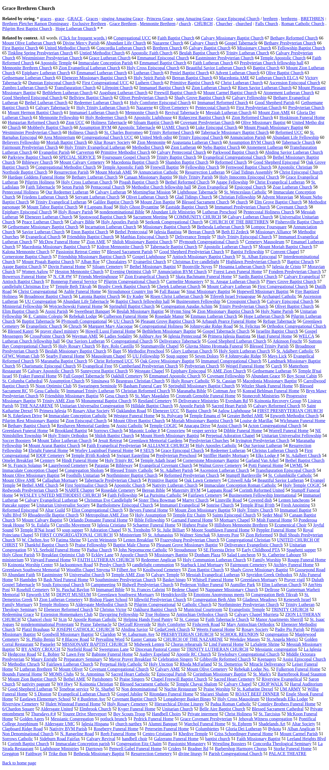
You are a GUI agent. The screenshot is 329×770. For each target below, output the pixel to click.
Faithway (33, 753)
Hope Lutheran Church (75, 28)
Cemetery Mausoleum (264, 241)
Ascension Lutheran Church (224, 470)
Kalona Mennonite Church (25, 251)
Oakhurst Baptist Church (155, 609)
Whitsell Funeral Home (213, 579)
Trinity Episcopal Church (201, 137)
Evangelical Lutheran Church (84, 694)
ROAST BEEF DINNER (257, 694)
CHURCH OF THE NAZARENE (193, 639)
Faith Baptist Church (176, 38)
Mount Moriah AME (113, 172)
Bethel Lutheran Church (46, 102)
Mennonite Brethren (158, 23)
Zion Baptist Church (206, 569)
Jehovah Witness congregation (265, 718)
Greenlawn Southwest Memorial (31, 569)
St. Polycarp (172, 415)
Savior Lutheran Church (43, 231)
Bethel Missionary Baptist (153, 266)
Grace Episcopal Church (237, 18)
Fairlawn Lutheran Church (69, 664)
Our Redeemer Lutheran (67, 192)
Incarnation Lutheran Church (110, 226)
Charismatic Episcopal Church (49, 366)
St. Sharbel (105, 689)
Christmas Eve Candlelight (108, 500)
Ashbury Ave (150, 336)
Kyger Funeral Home (136, 709)
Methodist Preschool (146, 351)
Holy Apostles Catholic (216, 445)
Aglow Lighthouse (234, 410)
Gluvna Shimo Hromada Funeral (214, 346)
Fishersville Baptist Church (299, 221)
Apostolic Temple (56, 62)
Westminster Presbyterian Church (32, 132)
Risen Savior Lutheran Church (264, 87)
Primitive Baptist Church (192, 82)
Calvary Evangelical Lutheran (51, 500)
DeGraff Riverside (134, 624)
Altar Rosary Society (111, 142)
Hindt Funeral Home (80, 460)
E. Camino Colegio (45, 316)
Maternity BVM (186, 490)
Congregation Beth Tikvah (274, 594)
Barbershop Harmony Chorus (241, 748)
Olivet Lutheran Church (147, 197)
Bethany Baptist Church (29, 425)
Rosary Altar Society (91, 410)
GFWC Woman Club (20, 356)
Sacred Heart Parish (229, 405)
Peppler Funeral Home (276, 530)
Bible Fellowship (149, 520)
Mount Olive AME (19, 480)
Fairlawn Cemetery (205, 495)
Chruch (74, 326)
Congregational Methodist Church (65, 167)
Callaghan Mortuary (60, 480)
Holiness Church (83, 132)
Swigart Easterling (132, 455)
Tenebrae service (74, 689)
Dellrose (272, 589)
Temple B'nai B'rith (257, 505)
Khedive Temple (193, 733)
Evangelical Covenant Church (165, 465)
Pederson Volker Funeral (202, 584)
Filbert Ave (126, 569)
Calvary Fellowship (249, 97)
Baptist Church (266, 67)
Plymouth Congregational (84, 321)
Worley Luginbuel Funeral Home (104, 450)
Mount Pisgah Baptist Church (48, 261)
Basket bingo (174, 579)
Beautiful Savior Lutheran (281, 480)
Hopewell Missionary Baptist (263, 291)
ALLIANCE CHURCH (168, 445)
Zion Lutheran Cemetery (61, 599)
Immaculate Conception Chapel (30, 470)
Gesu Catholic (47, 390)
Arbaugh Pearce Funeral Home (228, 321)
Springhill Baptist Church (131, 306)
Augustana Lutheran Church (197, 142)
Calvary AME (167, 669)
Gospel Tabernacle (241, 43)
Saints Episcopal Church (234, 515)
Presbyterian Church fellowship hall (272, 62)
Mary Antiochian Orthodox (251, 624)
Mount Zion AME (274, 112)
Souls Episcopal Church (63, 584)
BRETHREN (312, 18)
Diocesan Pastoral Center (157, 649)
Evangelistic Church (44, 326)
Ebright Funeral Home (48, 450)
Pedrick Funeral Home (154, 718)
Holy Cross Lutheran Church (86, 182)
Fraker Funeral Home (38, 376)
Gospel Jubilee (129, 694)
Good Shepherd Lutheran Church (237, 341)
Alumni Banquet (162, 723)
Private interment (202, 713)
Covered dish (260, 500)
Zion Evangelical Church (146, 276)
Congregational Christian (248, 540)
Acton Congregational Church (274, 425)
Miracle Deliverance (267, 664)
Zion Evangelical (213, 187)
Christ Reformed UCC (114, 361)
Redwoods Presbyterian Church (30, 490)
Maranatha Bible (191, 390)
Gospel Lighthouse (149, 256)
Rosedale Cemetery (118, 490)
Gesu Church (116, 395)
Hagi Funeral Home (274, 336)
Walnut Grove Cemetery (220, 465)
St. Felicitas (249, 326)
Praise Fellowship (90, 545)
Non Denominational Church (28, 733)
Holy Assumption (150, 515)
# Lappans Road (98, 207)
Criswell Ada (239, 480)
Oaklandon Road (131, 410)
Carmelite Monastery (185, 281)
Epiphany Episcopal (188, 371)
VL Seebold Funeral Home (56, 549)
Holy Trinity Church (255, 510)
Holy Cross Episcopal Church (153, 67)
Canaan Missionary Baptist (148, 177)
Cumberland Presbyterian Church (148, 366)
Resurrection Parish (71, 172)
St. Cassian (226, 381)
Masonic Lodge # (144, 430)
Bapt (117, 351)
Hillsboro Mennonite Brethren (241, 525)
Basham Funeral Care (142, 385)
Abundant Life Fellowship (295, 137)
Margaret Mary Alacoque (110, 326)
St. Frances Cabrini (148, 589)
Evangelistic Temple (247, 609)
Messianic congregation (276, 649)
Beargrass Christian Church (140, 381)
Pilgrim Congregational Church (132, 281)
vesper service (204, 430)
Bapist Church (198, 410)
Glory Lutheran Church (191, 351)
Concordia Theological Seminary (282, 743)
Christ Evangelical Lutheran (279, 182)
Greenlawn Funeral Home (25, 430)
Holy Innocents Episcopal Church (249, 177)
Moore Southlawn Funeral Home (220, 530)
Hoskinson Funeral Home (302, 117)
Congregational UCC (132, 38)
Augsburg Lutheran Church (123, 92)
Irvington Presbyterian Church (263, 440)
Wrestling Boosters (229, 743)
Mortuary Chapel (234, 520)
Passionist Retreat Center (78, 251)
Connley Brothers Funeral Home (286, 704)
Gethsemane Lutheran (272, 371)
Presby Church (112, 564)
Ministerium (130, 535)
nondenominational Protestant (47, 624)
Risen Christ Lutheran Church (176, 296)
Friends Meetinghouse (98, 276)
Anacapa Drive (197, 425)
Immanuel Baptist (295, 510)
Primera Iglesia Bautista (229, 336)
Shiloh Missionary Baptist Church (142, 241)
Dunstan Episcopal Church (52, 82)
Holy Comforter (171, 624)
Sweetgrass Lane (114, 649)
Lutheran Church (148, 72)
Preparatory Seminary (83, 659)
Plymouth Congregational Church (208, 241)
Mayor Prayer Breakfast (130, 659)
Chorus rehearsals (186, 644)
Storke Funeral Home (293, 748)
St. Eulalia (40, 525)
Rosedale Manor (169, 316)
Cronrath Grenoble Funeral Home (205, 395)
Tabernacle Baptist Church (173, 246)
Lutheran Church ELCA (277, 77)
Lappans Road (219, 490)
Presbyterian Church (306, 107)
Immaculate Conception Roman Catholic (240, 485)
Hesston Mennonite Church (79, 271)
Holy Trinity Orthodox (68, 435)
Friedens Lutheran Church (45, 197)
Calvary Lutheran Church (250, 217)
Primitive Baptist (163, 480)
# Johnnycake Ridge (243, 356)
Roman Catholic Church (302, 23)
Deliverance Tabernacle (180, 341)
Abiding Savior (134, 629)
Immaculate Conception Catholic (78, 415)
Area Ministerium (59, 137)
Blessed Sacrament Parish (129, 251)
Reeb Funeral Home (118, 733)
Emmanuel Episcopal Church (163, 57)
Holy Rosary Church (77, 346)
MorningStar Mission (152, 192)
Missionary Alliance (273, 231)
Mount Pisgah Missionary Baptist (273, 127)
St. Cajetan (189, 619)
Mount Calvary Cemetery (82, 162)
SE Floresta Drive (219, 549)
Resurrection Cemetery (151, 753)
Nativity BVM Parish (68, 728)
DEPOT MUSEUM (73, 594)
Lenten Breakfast (138, 540)
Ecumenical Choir (291, 525)
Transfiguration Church (74, 87)
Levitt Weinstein (102, 540)
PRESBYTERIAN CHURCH (187, 634)
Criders (174, 748)
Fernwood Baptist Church (248, 167)
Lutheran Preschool (219, 212)
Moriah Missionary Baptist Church (202, 420)
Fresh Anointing (295, 505)
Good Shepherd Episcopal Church (32, 97)
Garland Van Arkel (262, 460)
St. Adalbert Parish (176, 470)
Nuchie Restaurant (180, 689)
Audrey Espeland (154, 654)
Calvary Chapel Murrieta (256, 614)
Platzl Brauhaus (36, 629)
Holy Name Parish (277, 311)
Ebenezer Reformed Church (68, 609)
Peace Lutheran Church (42, 221)
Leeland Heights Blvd (306, 738)
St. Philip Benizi (40, 639)
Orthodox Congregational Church (296, 326)
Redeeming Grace (18, 614)
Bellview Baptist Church (91, 97)
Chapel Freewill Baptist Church (179, 679)
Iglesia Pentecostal (184, 336)
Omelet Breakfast (17, 460)
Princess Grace (160, 18)
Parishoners (102, 679)
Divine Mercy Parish (81, 43)
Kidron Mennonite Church (120, 246)
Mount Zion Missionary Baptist (202, 510)
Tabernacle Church (298, 142)
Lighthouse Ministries (59, 748)
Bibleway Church (37, 162)
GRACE (75, 18)
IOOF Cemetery (50, 455)
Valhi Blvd (11, 515)
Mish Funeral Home (274, 520)
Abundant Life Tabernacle (86, 301)
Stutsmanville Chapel (160, 346)
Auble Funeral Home (82, 291)
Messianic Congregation (72, 718)
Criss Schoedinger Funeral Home (243, 733)
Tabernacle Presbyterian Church (112, 480)
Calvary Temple (165, 574)
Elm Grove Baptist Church (278, 202)
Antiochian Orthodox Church (202, 614)
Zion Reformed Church (252, 117)
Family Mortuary (17, 604)
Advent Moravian (277, 197)
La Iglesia (313, 649)
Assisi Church (229, 425)
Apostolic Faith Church (152, 53)
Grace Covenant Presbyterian (206, 718)
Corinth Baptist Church (28, 743)
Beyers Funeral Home (148, 510)
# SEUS (147, 450)
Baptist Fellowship (247, 251)
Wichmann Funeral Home (302, 420)
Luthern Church (149, 82)
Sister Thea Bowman (157, 500)
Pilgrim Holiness (40, 182)
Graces (92, 18)
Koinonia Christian (96, 684)
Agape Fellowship (232, 182)
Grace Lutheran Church (110, 57)
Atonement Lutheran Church (288, 92)
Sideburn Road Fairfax (60, 738)
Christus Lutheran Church (275, 450)
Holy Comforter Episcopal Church (160, 102)
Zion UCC (75, 122)
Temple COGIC (163, 425)
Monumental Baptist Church (106, 400)
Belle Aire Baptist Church (222, 709)
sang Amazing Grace (194, 18)
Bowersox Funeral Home (24, 276)
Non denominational (139, 689)
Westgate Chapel (149, 371)
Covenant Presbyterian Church (207, 122)
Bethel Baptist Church (304, 460)
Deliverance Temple (193, 236)
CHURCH (203, 23)
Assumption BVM (95, 127)
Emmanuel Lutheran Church (101, 72)
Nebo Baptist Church (221, 147)
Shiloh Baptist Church (114, 435)
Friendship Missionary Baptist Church (92, 256)
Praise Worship (216, 689)
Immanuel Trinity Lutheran (90, 390)
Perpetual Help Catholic (121, 664)
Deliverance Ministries (198, 400)
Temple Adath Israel (158, 460)
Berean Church (201, 231)
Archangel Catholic (279, 296)
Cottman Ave (224, 390)
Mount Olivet (71, 669)
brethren (270, 18)
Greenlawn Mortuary (259, 579)
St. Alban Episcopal (259, 256)
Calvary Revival (100, 738)
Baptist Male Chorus (131, 545)
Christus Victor (113, 609)
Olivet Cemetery (174, 107)
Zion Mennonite (151, 142)
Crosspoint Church (243, 301)
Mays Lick (277, 356)
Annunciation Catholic (158, 172)
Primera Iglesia (52, 410)
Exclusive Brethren (89, 23)
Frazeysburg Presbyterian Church (189, 540)
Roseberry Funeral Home (116, 728)
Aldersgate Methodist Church (101, 604)
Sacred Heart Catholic (130, 674)
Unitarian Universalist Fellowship (291, 435)
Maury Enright (44, 659)
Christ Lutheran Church (242, 82)
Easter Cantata (144, 639)
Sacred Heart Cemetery (234, 679)
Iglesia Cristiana (111, 525)
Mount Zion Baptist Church (32, 679)
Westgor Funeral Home (134, 415)
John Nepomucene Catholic (142, 549)
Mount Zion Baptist (157, 202)
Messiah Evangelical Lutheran (213, 574)
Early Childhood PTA (261, 549)
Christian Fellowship (237, 197)
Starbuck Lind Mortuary (202, 564)
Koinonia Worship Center (30, 564)
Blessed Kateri (21, 331)
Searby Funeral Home (65, 356)
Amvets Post (227, 535)
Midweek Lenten (149, 644)
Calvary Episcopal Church (290, 301)
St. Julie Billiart (171, 530)
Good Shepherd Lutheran (30, 689)
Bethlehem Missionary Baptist (169, 331)
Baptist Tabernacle (38, 321)
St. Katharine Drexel (255, 689)
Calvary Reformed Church (276, 405)
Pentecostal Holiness (20, 192)
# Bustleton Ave (91, 699)
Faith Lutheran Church (213, 62)
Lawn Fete (75, 654)
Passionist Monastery (187, 743)
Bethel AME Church (40, 485)
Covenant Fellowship (226, 376)
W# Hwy (65, 684)
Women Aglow (35, 271)
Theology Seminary (19, 609)
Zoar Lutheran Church (292, 187)
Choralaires (116, 261)
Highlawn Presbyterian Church (253, 261)
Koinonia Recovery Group (277, 400)
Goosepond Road (310, 569)
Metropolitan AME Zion (106, 515)
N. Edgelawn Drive (25, 415)
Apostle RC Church (193, 654)
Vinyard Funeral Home (50, 559)
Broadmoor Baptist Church (48, 296)
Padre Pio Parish (289, 629)
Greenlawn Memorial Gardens (156, 440)
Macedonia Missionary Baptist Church (56, 246)
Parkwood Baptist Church (235, 152)
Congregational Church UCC (107, 137)
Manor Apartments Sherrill (279, 619)
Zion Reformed (259, 535)
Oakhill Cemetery (126, 376)
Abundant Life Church (126, 43)
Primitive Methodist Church (125, 152)
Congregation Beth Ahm (214, 599)
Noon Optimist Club (53, 385)
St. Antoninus (92, 674)
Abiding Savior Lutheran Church (294, 152)
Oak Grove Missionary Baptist (167, 361)
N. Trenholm (139, 530)
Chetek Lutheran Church (178, 286)
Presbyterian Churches (209, 440)
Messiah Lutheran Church (228, 112)
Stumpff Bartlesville (244, 475)
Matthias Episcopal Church (144, 236)
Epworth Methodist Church (294, 415)
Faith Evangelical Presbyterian (114, 445)
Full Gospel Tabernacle (83, 376)
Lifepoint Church (117, 87)
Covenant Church (292, 207)
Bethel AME (74, 679)
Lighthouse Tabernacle (197, 192)
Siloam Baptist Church (153, 122)
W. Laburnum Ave (138, 634)
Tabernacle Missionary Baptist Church (235, 132)
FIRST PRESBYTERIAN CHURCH (290, 410)
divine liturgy (190, 753)
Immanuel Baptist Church (162, 87)
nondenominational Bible (122, 212)
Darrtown (94, 748)
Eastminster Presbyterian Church (225, 57)
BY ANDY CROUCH (40, 649)
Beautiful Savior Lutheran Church (216, 67)
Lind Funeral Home (226, 644)
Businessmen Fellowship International (262, 495)
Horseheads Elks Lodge (287, 699)
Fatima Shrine (68, 540)
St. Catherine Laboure (281, 554)
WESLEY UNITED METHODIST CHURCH (60, 495)
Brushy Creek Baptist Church (124, 286)
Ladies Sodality (118, 336)
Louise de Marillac (256, 420)
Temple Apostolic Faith (123, 167)
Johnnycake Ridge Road (211, 326)
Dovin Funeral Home (67, 266)
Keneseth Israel (297, 599)
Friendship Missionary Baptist (72, 395)
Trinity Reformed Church (171, 132)
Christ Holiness (238, 713)
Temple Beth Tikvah (73, 286)
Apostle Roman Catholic (95, 619)
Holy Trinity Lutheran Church (102, 107)
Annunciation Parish (248, 137)
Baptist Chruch (300, 261)
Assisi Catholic (129, 425)
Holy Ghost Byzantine (139, 207)
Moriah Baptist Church (66, 142)
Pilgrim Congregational (155, 604)
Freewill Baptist (164, 167)
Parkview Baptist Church (30, 157)
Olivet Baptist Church (294, 306)
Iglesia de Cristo (286, 266)
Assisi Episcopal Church (304, 659)
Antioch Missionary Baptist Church (203, 256)
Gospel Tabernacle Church (226, 331)
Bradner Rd (198, 748)
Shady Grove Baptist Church (199, 97)
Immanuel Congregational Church (231, 361)
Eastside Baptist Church (187, 207)
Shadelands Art (272, 723)
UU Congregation (40, 301)
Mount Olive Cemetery (207, 669)
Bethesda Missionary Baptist (98, 753)
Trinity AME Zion (58, 400)
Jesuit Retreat (110, 440)
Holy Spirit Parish (150, 77)
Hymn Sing (180, 311)
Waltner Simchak (195, 535)
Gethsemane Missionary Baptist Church (43, 226)
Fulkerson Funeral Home (298, 669)
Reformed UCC (289, 132)
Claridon (108, 634)
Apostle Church (134, 554)
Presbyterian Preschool (176, 455)
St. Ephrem (242, 723)
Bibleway (124, 465)
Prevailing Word (109, 639)
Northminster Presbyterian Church (248, 604)
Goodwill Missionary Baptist (68, 634)
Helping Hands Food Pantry (148, 619)
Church (14, 127)
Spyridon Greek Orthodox (269, 574)
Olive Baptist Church (285, 72)
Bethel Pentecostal (131, 231)
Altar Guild (55, 510)
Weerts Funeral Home (215, 629)
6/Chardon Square (18, 709)
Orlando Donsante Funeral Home (98, 520)
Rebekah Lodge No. (251, 669)
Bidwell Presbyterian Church (148, 584)
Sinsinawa (100, 381)
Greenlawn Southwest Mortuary (125, 594)
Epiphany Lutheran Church (46, 72)
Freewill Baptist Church (175, 92)
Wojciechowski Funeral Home (75, 306)
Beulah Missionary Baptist (140, 311)
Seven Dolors (207, 356)
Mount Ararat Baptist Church (54, 445)
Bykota (274, 728)
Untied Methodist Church (102, 53)
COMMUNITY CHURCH (197, 217)
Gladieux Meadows (260, 599)
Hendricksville (174, 594)
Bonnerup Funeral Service (74, 281)
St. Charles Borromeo (123, 132)
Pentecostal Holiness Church (268, 212)
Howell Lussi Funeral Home (110, 331)
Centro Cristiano (157, 733)
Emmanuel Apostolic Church (174, 376)
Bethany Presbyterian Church (290, 43)
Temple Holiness (54, 604)
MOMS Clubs (61, 674)
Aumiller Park (242, 584)
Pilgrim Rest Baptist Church (27, 28)
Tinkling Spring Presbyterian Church (40, 53)
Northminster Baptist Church (132, 475)
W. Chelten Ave (35, 540)
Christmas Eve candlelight (196, 261)
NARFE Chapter (79, 490)
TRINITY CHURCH (290, 609)
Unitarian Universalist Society (63, 505)
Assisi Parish (56, 311)
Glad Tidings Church (193, 197)
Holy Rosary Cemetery (127, 704)
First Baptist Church (20, 48)
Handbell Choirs (166, 713)
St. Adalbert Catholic (295, 351)
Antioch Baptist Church (23, 281)
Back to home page (19, 763)
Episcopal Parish (171, 674)
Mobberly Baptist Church (50, 127)
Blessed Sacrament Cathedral (278, 709)
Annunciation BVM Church (182, 271)
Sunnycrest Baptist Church (104, 371)
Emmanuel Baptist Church (162, 62)
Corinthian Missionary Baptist (219, 674)
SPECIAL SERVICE (77, 157)
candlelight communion (153, 564)
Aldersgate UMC (59, 723)
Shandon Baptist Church (186, 162)
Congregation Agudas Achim (187, 306)
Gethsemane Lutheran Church (28, 77)
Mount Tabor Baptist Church (52, 207)
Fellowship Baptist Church (301, 48)
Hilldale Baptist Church (152, 405)
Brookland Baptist (71, 430)
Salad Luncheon (241, 554)
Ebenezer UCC (166, 410)
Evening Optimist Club (130, 271)
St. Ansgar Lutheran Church (235, 281)
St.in (63, 619)
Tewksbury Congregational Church (248, 654)
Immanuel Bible (110, 589)
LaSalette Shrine (265, 644)
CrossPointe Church (47, 336)
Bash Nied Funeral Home (65, 579)
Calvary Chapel (237, 684)
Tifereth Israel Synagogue (233, 296)
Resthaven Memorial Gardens (83, 425)
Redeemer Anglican (158, 559)
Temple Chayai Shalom (196, 684)
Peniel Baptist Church (189, 72)
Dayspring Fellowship (118, 614)
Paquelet (47, 644)
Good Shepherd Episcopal (276, 162)
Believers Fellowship (21, 142)
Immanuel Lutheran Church (94, 112)
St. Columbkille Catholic (290, 475)
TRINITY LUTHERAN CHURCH (217, 649)
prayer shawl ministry (59, 331)
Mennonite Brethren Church (27, 67)
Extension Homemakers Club (66, 614)
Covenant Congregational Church (119, 669)
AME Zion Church (229, 371)
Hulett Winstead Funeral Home (73, 704)
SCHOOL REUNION (239, 634)
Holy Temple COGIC (302, 485)
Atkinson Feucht (287, 341)
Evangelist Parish (54, 152)
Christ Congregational (37, 291)
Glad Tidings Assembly (252, 172)
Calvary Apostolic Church (51, 371)
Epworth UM (38, 594)
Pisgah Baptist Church (138, 182)
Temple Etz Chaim (189, 515)
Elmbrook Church (95, 709)
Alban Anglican (301, 728)
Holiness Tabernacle (109, 122)
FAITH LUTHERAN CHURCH (106, 559)
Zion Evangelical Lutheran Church (89, 67)
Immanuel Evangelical (180, 505)
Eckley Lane (102, 554)
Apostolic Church (129, 485)
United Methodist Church (67, 48)
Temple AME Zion (128, 574)
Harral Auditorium (306, 684)
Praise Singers (131, 679)
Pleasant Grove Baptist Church (167, 321)
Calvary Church (204, 43)
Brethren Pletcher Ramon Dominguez (35, 23)
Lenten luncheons (294, 500)
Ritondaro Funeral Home (171, 694)
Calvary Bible (82, 221)
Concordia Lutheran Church (121, 48)
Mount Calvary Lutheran (229, 286)
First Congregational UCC (105, 82)
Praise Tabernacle (96, 624)
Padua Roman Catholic (230, 704)
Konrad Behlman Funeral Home (271, 390)
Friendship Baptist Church (90, 236)
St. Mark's (262, 674)
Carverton (85, 152)
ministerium (12, 559)
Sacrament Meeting (150, 217)
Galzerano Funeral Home (176, 738)
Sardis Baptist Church (257, 276)
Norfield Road (79, 649)
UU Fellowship (146, 356)
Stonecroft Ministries (261, 395)
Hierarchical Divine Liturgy (179, 704)
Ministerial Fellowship (22, 306)
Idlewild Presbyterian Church (160, 599)
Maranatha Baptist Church (64, 361)
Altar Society (303, 723)
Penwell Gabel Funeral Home (135, 748)
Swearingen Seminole (97, 385)
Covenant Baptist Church (134, 699)
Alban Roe (90, 261)
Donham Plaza (207, 554)
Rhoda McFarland (196, 664)
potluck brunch (113, 718)
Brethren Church (167, 48)
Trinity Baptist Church (176, 157)
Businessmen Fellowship (198, 301)
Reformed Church (231, 162)
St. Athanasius (160, 535)
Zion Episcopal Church (86, 420)
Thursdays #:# (43, 713)
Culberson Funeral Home (126, 316)
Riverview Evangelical (282, 679)
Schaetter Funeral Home (154, 525)
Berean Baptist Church (192, 77)
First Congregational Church (283, 286)
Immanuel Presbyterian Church (242, 207)
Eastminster (52, 574)
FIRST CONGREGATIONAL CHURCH (76, 535)
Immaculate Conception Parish (105, 62)
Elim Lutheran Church (281, 584)
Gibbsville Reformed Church (225, 659)
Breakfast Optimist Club (62, 554)
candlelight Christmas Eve (25, 286)
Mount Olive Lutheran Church (29, 43)
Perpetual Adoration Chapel (230, 435)
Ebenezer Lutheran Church (48, 217)
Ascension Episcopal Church (294, 82)
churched (244, 23)
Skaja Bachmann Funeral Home (204, 276)
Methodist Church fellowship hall (161, 187)
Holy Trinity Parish (196, 177)
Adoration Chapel (105, 530)
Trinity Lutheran (300, 604)
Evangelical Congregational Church (234, 157)
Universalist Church (87, 574)
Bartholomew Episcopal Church (125, 505)
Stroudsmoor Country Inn (130, 291)
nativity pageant (36, 684)
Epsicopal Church (250, 187)
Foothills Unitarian (83, 475)
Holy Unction (161, 664)
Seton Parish (73, 187)
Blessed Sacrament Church (205, 202)
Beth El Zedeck (235, 231)
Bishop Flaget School (108, 599)
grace (59, 18)
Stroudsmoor (185, 549)
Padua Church (99, 549)
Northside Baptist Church (24, 172)
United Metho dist (308, 122)
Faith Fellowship (122, 495)
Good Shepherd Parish (274, 102)
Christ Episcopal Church (301, 172)
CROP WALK (270, 684)
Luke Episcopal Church (216, 127)
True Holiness (157, 614)
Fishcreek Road (206, 624)
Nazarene (144, 107)
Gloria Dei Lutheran (244, 728)
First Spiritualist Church (86, 485)
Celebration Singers (175, 659)
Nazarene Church (167, 43)
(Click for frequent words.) (83, 38)
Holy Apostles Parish (120, 221)
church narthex (128, 723)
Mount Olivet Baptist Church (139, 420)
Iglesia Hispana (95, 723)
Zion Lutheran (183, 147)
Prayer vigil (294, 579)
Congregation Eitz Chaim (139, 743)
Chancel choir (39, 619)
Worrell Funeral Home (288, 430)
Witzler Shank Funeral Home (267, 385)
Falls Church (266, 23)
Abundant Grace (265, 376)
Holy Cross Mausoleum (238, 699)
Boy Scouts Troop (129, 713)
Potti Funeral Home (265, 465)
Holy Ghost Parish (18, 554)
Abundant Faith (21, 574)
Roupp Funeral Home (307, 559)
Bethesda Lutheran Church (221, 226)
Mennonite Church (141, 112)
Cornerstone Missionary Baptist (211, 460)
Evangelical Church (42, 236)
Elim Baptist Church (20, 311)
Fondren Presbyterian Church (295, 271)
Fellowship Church (202, 167)
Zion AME (95, 241)
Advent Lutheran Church (237, 72)
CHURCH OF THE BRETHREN (239, 221)
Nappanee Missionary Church (231, 589)
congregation (276, 634)
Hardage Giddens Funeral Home (36, 177)
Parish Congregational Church (235, 753)
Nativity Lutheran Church (174, 485)
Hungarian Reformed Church (33, 122)
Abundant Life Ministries (173, 212)
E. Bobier (51, 654)
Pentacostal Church (108, 187)
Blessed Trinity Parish (269, 346)
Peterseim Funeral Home (167, 728)
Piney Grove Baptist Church (291, 281)
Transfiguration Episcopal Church (285, 470)
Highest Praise (195, 525)
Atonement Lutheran (264, 147)
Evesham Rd (236, 400)
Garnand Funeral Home (192, 520)
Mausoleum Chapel (108, 356)
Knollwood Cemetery (162, 569)
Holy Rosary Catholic (190, 381)
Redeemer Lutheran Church (98, 102)
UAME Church (175, 127)
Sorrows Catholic (17, 738)
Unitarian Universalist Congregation (92, 405)
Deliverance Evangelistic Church (253, 545)
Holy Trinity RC (119, 460)
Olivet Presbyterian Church (143, 97)
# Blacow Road (75, 639)
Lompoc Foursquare (268, 226)
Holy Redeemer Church (106, 117)
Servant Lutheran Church (97, 197)
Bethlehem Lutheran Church (67, 92)
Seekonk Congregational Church (174, 221)
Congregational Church (132, 341)
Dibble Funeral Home (243, 430)
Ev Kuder (135, 296)
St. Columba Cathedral (22, 381)
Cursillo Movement (73, 525)
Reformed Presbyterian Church (191, 475)
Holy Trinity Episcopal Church (244, 236)
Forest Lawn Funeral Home (237, 271)
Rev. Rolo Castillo (118, 346)
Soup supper (177, 356)
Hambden (28, 579)
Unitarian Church (177, 709)
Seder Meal (272, 515)
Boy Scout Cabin (302, 376)
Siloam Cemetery (107, 266)
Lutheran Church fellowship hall (31, 341)
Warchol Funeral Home (204, 723)
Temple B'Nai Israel (37, 530)
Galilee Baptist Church (113, 202)
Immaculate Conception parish (82, 743)
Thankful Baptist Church (46, 545)
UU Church (123, 321)
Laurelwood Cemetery (68, 465)
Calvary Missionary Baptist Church (232, 38)
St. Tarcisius (269, 713)
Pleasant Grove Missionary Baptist (187, 545)
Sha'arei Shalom (214, 694)
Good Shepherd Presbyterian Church (191, 251)
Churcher (224, 23)
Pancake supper (16, 505)
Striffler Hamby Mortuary (226, 455)
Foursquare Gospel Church (126, 157)
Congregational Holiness (161, 326)
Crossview (175, 430)
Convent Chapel (284, 251)
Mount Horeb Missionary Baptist (169, 435)
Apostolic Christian (295, 167)
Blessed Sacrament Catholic (144, 684)
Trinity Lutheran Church (247, 53)
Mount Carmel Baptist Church (230, 92)
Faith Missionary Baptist (258, 738)
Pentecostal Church (212, 107)
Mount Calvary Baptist (42, 520)
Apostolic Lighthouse (153, 117)
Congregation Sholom (84, 470)
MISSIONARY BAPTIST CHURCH (94, 644)
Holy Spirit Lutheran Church (244, 351)
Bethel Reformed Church (187, 182)
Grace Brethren (122, 23)
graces (45, 18)
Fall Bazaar (170, 291)
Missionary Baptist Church (166, 226)
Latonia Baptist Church (99, 296)
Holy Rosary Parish (76, 212)
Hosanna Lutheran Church (242, 266)
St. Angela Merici (282, 639)
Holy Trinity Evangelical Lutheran (95, 147)
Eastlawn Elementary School (45, 699)
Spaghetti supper (301, 549)
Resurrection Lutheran (205, 172)
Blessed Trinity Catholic (131, 470)
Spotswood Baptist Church (102, 217)
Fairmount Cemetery (248, 564)
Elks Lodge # (267, 455)
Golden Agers (32, 718)
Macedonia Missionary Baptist (270, 381)
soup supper (72, 530)
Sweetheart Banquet (92, 311)
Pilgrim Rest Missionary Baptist (30, 420)
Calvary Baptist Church (209, 48)
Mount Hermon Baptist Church (35, 112)
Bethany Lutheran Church (95, 177)
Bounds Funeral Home (22, 674)
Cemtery (47, 460)
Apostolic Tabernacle (136, 127)
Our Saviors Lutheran (85, 341)
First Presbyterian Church (259, 107)
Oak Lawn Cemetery (202, 480)
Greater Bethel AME (245, 415)
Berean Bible (153, 490)
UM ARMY (290, 689)
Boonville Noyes (197, 266)
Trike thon (58, 753)
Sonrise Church (220, 505)
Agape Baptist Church (21, 266)
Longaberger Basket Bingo (187, 699)
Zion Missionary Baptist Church (225, 311)
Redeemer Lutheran (228, 450)
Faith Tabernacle (40, 187)
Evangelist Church (149, 261)
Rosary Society (255, 629)
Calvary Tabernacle (52, 107)
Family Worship (267, 559)
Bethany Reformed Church (294, 38)
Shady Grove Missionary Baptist (259, 569)
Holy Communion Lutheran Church (214, 559)
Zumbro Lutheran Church (24, 87)
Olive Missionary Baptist (263, 122)
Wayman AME (85, 336)
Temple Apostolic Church (283, 57)
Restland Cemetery (155, 400)
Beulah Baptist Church (199, 53)
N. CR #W (62, 276)
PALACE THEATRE (287, 753)
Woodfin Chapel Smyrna (88, 569)
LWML (296, 465)
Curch (276, 366)
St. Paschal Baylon (72, 589)
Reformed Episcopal (20, 510)
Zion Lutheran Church (211, 87)
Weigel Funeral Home (244, 366)
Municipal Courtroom (203, 609)
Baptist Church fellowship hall (142, 301)
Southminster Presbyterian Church (125, 579)
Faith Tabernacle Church (227, 619)
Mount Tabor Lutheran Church (65, 440)
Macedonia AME (234, 77)
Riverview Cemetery (20, 704)
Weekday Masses (245, 639)
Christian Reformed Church (145, 390)
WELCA (306, 336)
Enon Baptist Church (89, 231)
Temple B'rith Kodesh (90, 455)
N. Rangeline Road (77, 733)
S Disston (42, 694)
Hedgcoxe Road (22, 654)
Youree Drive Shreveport (84, 713)
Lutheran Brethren (36, 669)
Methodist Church (148, 147)
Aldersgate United (57, 709)
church (185, 23)
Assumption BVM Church (252, 142)
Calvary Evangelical (302, 276)
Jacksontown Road (76, 564)
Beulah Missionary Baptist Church (75, 351)
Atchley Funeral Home (293, 564)
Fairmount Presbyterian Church (30, 147)
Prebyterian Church (202, 366)
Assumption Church (66, 381)
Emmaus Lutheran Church (213, 316)
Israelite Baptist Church (277, 331)
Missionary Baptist (171, 554)
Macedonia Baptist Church (135, 162)
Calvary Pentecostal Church (181, 152)
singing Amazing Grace (122, 18)
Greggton (10, 753)
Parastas (102, 465)
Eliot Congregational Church (97, 510)
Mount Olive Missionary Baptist (31, 475)
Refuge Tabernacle (279, 321)
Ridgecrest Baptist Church (202, 117)
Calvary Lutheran (110, 192)
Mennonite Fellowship (59, 117)
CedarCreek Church (172, 629)
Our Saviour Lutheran (262, 445)
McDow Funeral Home (59, 241)
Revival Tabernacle (182, 112)
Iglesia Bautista (168, 231)
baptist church (217, 738)
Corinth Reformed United (261, 490)
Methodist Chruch (24, 664)
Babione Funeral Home (112, 654)
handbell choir (134, 738)
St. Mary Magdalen (152, 395)
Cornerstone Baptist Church (27, 256)
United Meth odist (156, 137)
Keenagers (267, 659)
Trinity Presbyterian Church (243, 306)
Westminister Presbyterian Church (52, 57)
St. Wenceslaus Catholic (245, 192)
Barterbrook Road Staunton (302, 674)
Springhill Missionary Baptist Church (201, 385)
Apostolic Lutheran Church (228, 246)
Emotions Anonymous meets (218, 594)
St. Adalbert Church (303, 455)
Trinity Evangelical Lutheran (60, 202)
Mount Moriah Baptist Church (285, 246)
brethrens (289, 18)
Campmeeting (103, 584)
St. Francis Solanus (25, 465)
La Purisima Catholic (163, 495)
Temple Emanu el (205, 415)
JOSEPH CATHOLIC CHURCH (85, 629)
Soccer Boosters (16, 440)
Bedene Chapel (185, 589)
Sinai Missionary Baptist (208, 291)
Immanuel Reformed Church (222, 102)
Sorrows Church (108, 430)
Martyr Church (195, 500)
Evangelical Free (97, 366)
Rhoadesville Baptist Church (53, 515)
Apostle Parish (192, 405)
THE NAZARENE (36, 405)
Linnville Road (228, 500)
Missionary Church (254, 48)
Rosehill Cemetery (33, 589)
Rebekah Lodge (83, 316)
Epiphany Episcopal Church (27, 212)
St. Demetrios (230, 664)
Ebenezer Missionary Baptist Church (94, 77)
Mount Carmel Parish (299, 733)
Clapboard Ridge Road (22, 728)
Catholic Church (196, 604)
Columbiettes (207, 728)
